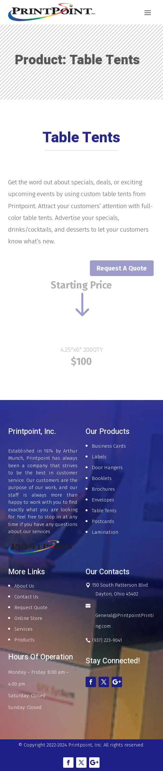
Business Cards (109, 446)
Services (23, 629)
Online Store (28, 618)
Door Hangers (107, 467)
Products (24, 640)
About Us (24, 586)
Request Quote (31, 607)
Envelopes (103, 500)
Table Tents (104, 511)
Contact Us (26, 597)
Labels (99, 457)
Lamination (105, 532)
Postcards (103, 521)
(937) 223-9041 (107, 640)
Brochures (103, 489)
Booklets (102, 478)
